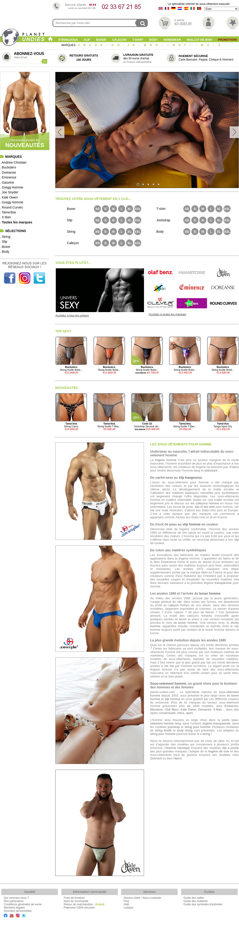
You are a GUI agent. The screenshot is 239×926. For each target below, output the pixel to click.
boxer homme (210, 593)
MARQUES (68, 45)
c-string (205, 734)
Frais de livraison (74, 897)
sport (189, 713)
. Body (4, 251)
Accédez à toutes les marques (167, 314)
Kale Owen (188, 709)
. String (5, 237)
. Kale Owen (9, 197)
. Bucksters (8, 167)
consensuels (167, 713)
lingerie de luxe (218, 751)
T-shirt (138, 39)
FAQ (126, 901)
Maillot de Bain (199, 39)
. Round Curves (11, 207)
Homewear (172, 39)
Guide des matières (195, 901)
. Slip (3, 241)
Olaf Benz (172, 709)
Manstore (156, 709)
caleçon (173, 605)
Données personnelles (18, 911)
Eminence (231, 706)
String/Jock (68, 39)
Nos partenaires (14, 901)
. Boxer (5, 247)
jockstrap (174, 727)
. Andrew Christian (13, 162)
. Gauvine (7, 182)
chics (180, 713)
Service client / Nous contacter (142, 897)
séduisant (210, 470)
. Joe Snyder (9, 192)
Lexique (128, 907)
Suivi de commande (76, 901)
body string (185, 730)
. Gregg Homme (11, 187)
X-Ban (217, 709)
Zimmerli (156, 758)
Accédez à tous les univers (72, 315)
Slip (87, 39)
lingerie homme (165, 460)
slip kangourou (190, 477)
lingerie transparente (216, 723)
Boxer (101, 39)
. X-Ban (5, 217)
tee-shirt (209, 506)
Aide (126, 904)
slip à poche (230, 748)
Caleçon (119, 39)
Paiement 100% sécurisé (79, 907)
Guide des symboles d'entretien (203, 904)
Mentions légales (14, 907)
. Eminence (8, 177)
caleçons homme (207, 503)
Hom (204, 572)
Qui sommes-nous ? (16, 897)
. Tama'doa (8, 212)
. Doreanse (8, 172)
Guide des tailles (193, 897)
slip (197, 506)
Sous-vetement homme (168, 683)
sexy (197, 470)
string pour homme (198, 727)
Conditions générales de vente (23, 904)
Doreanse (204, 709)
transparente (223, 583)
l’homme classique (177, 748)
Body (153, 39)
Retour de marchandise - (84, 904)
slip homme (192, 524)
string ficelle (163, 730)
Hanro (177, 758)
